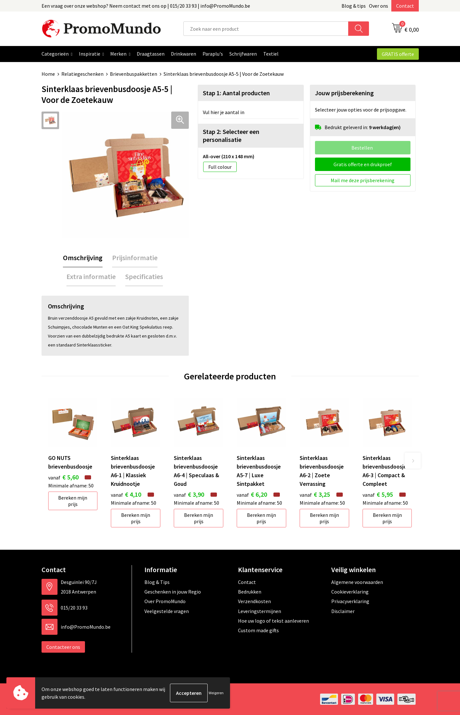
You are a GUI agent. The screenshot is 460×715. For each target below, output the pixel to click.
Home (48, 74)
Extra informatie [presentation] (91, 276)
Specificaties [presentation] (144, 276)
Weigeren (216, 692)
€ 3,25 (315, 494)
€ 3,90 (189, 494)
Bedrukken (249, 591)
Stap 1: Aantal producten (236, 93)
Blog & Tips (157, 582)
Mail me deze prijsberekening (363, 180)
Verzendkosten (254, 601)
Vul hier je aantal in (223, 112)
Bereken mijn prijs (72, 500)
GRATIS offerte (398, 54)
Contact (405, 6)
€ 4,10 (126, 494)
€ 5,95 (378, 494)
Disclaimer (343, 611)
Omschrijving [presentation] (83, 257)
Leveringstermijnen (259, 611)
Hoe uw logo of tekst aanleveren (273, 621)
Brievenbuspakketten (133, 74)
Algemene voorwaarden (357, 582)
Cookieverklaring (350, 591)
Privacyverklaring (350, 601)
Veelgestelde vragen (166, 611)
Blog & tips (353, 6)
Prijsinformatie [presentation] (134, 257)
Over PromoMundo (165, 601)
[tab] (83, 257)
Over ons (378, 6)
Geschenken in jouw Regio (172, 591)
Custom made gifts (258, 630)
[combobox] (266, 28)
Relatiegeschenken (82, 74)
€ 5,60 (63, 477)
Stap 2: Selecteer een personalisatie (231, 136)
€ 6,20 (252, 494)
